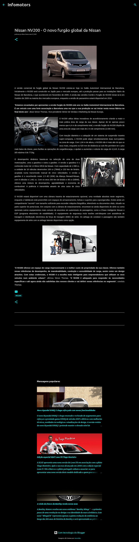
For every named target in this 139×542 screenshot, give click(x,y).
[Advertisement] (69, 353)
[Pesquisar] (34, 4)
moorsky (78, 538)
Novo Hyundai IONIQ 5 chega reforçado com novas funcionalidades (66, 410)
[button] (16, 39)
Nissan (18, 295)
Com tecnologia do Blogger (69, 532)
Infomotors (19, 4)
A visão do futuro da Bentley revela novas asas (57, 504)
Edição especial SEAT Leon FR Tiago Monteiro (56, 457)
